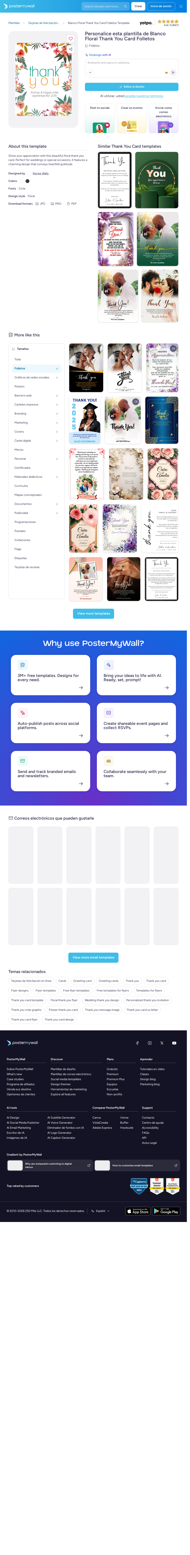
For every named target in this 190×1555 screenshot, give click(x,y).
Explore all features (63, 1068)
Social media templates (66, 1053)
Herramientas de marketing (69, 1063)
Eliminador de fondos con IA (65, 1102)
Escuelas (112, 1063)
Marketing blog (150, 1058)
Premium (112, 1048)
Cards (62, 955)
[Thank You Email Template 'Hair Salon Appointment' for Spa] (50, 829)
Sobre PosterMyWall (20, 1043)
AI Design (13, 1092)
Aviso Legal (149, 1117)
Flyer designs (20, 964)
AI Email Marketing (19, 1102)
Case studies (15, 1053)
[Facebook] (137, 1017)
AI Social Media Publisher (23, 1097)
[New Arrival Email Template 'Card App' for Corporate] (166, 829)
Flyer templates (46, 964)
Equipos (112, 1058)
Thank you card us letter (142, 984)
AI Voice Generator (60, 1097)
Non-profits (114, 1068)
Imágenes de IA (17, 1112)
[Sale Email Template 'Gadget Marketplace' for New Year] (166, 890)
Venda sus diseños (19, 1063)
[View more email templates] (93, 932)
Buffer (124, 1097)
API (144, 1112)
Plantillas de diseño (63, 1043)
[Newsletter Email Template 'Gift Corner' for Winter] (137, 829)
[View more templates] (93, 588)
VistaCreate (100, 1097)
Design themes (61, 1058)
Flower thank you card (63, 984)
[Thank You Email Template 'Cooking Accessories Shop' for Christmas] (20, 829)
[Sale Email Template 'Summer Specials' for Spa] (20, 890)
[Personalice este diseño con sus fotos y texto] (43, 79)
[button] (70, 38)
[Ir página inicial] (17, 6)
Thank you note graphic (26, 984)
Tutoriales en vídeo (152, 1043)
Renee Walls (41, 173)
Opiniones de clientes (21, 1068)
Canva (96, 1092)
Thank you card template (27, 974)
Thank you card (156, 955)
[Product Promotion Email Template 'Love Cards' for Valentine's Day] (108, 829)
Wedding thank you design (102, 974)
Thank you (132, 955)
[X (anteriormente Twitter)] (162, 1017)
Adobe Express (102, 1102)
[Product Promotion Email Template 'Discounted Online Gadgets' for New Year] (108, 890)
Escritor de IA (15, 1107)
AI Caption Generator (61, 1112)
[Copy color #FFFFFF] (22, 181)
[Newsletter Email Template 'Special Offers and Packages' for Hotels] (50, 890)
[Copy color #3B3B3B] (27, 181)
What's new (14, 1048)
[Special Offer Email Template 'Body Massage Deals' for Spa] (78, 890)
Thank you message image (102, 984)
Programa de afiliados (21, 1058)
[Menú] (181, 6)
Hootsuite (126, 1102)
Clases (144, 1048)
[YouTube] (174, 1017)
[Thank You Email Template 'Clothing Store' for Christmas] (78, 829)
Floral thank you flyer (64, 974)
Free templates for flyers (113, 964)
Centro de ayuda (153, 1097)
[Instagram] (150, 1017)
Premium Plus (116, 1053)
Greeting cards (108, 955)
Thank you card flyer (24, 993)
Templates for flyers (149, 964)
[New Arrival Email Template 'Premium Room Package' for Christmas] (137, 890)
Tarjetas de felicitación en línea (31, 955)
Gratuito (112, 1043)
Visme (124, 1092)
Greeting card (82, 955)
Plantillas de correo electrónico (71, 1048)
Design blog (148, 1053)
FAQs (145, 1107)
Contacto (148, 1092)
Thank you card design (59, 993)
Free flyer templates (76, 964)
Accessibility (150, 1102)
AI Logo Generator (59, 1107)
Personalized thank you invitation (147, 974)
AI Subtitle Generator (61, 1092)
